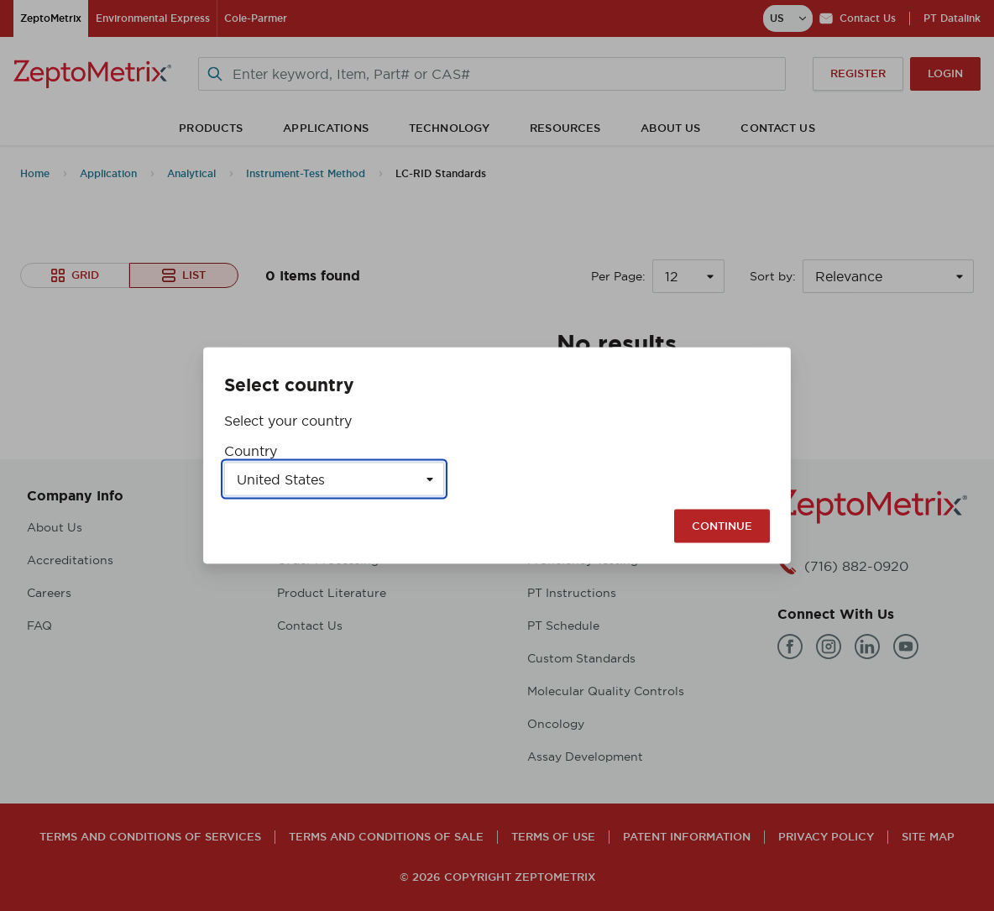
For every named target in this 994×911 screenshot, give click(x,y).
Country (250, 450)
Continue (722, 526)
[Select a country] (334, 479)
